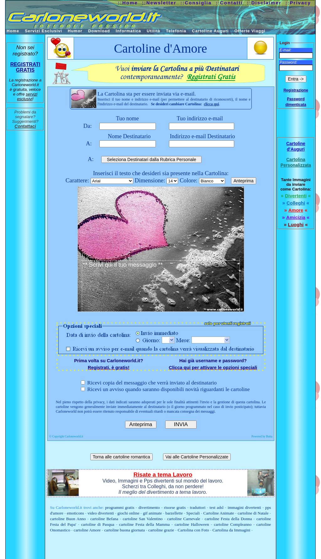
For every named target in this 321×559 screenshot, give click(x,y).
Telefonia (176, 31)
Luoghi (296, 224)
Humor (75, 31)
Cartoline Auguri (210, 31)
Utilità (153, 31)
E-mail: (285, 50)
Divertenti (296, 195)
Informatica (128, 31)
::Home (128, 2)
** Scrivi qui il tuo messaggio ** (160, 286)
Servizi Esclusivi (43, 31)
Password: (288, 62)
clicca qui (211, 104)
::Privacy (298, 2)
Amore (295, 210)
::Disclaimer (264, 2)
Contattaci (25, 126)
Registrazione (295, 90)
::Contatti (229, 2)
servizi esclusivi (27, 96)
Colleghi (296, 203)
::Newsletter (159, 2)
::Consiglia (196, 2)
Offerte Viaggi (250, 31)
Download (99, 31)
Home (13, 31)
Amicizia (295, 217)
